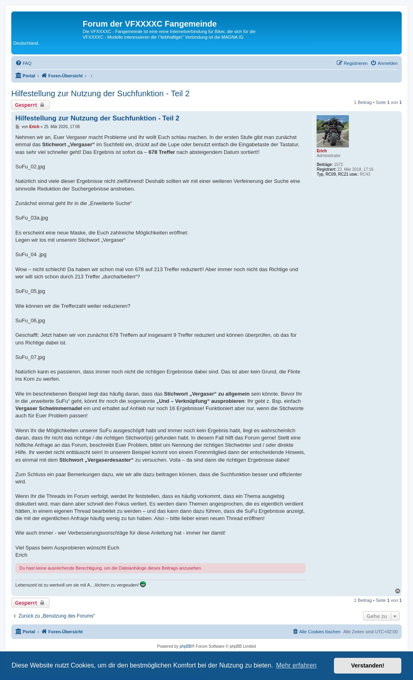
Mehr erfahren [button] (296, 665)
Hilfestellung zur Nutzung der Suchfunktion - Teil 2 (100, 93)
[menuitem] (23, 63)
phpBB (185, 646)
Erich (322, 151)
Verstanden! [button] (367, 665)
